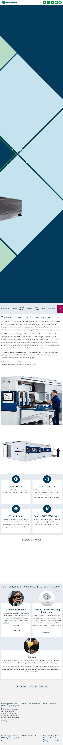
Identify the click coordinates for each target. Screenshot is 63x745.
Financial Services (9, 620)
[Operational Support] (16, 609)
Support (20, 615)
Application (43, 686)
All (17, 686)
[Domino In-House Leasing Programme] (47, 610)
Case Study (33, 686)
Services (29, 308)
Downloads (51, 308)
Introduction (5, 308)
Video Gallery (36, 308)
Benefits (14, 308)
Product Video (21, 308)
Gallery (43, 308)
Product (23, 686)
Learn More (16, 630)
